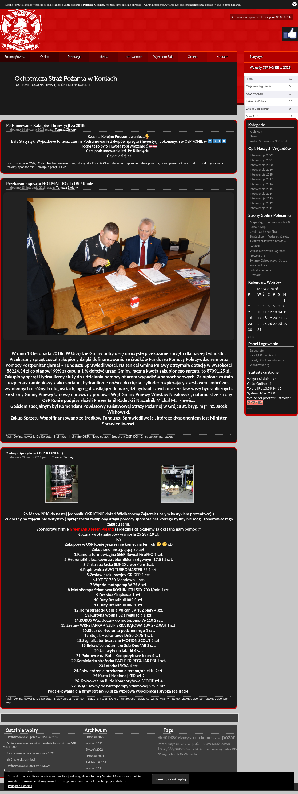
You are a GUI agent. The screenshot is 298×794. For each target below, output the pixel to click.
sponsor (79, 698)
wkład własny (160, 698)
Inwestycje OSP (24, 163)
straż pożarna (150, 163)
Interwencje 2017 (261, 179)
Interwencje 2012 (261, 203)
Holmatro (60, 436)
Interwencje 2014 (261, 194)
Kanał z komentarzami (267, 360)
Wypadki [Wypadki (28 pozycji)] (190, 754)
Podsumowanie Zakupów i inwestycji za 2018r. (46, 125)
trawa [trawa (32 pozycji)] (225, 743)
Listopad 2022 (95, 737)
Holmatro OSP (79, 436)
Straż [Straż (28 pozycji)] (216, 744)
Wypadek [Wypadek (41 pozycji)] (177, 749)
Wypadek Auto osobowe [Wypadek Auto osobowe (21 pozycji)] (202, 749)
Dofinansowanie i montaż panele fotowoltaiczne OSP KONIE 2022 (39, 745)
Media (103, 57)
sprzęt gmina (153, 436)
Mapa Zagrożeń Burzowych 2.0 (270, 222)
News (253, 136)
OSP (41, 163)
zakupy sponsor (212, 163)
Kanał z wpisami (263, 355)
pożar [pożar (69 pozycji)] (228, 737)
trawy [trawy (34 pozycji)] (163, 748)
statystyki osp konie (125, 163)
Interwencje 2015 (261, 189)
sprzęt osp (128, 698)
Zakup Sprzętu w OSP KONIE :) (34, 453)
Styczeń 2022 (94, 749)
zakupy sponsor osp (20, 167)
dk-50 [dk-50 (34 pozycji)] (162, 737)
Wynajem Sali (163, 57)
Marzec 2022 (94, 743)
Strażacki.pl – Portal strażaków (269, 236)
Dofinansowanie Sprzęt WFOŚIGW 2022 (33, 737)
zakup (195, 163)
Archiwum (256, 131)
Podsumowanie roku (61, 163)
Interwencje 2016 (261, 184)
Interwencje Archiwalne (133, 58)
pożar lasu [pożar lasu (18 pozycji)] (186, 744)
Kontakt (222, 57)
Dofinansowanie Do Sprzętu (32, 436)
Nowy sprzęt (100, 436)
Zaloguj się (257, 350)
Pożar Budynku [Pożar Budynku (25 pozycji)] (168, 744)
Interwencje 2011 (261, 208)
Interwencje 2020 (261, 165)
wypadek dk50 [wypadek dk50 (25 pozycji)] (172, 754)
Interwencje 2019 (261, 170)
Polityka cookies (260, 270)
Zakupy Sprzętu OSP (51, 167)
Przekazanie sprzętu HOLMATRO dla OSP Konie (49, 183)
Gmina (192, 57)
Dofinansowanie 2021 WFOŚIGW (28, 766)
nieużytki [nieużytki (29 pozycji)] (185, 737)
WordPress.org (259, 365)
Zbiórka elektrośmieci (21, 760)
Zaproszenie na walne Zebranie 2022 (30, 753)
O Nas (44, 57)
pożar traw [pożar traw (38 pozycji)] (201, 743)
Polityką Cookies (93, 4)
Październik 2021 (97, 762)
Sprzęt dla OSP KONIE (93, 163)
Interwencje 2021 (261, 160)
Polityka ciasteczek (20, 786)
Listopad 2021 (95, 756)
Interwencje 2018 (261, 174)
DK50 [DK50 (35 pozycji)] (172, 737)
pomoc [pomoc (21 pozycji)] (216, 738)
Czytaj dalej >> (119, 155)
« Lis (251, 337)
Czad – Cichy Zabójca (263, 232)
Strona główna (15, 57)
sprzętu (143, 698)
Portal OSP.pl (258, 227)
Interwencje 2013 (261, 198)
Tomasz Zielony (66, 129)
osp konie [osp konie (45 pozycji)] (202, 737)
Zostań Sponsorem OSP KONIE (269, 141)
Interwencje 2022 (261, 155)
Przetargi (74, 57)
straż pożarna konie (175, 163)
